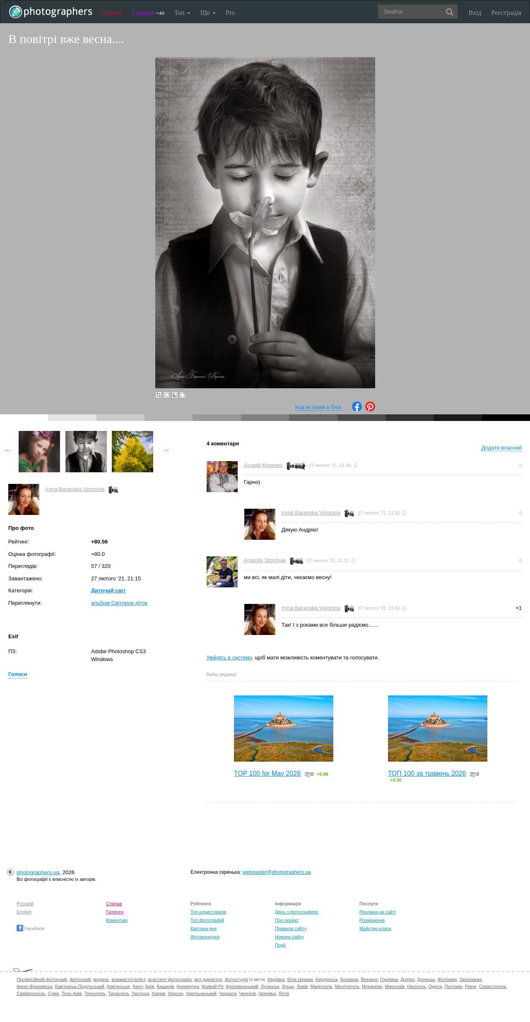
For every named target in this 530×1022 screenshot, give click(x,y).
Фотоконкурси (204, 936)
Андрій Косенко (263, 465)
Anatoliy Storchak (265, 560)
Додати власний (502, 448)
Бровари (349, 979)
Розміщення (372, 920)
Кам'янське (118, 986)
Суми (53, 993)
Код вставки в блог (318, 407)
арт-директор (208, 979)
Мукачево (372, 986)
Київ (149, 986)
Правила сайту (290, 928)
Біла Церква (300, 979)
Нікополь (416, 986)
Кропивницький (242, 986)
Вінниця (369, 979)
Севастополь (492, 986)
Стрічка (111, 12)
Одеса (435, 986)
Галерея (148, 12)
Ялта (284, 993)
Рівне (471, 986)
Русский (25, 903)
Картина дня (203, 928)
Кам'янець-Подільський (79, 986)
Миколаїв (395, 986)
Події (280, 945)
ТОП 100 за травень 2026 (427, 773)
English (24, 911)
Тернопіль (95, 993)
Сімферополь (31, 993)
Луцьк (288, 986)
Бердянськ (327, 979)
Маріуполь (321, 986)
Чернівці (267, 993)
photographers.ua (38, 872)
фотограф (80, 979)
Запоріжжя (471, 979)
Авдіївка (276, 979)
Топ (182, 12)
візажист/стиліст (128, 979)
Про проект (287, 920)
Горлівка (389, 979)
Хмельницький (201, 993)
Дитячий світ (108, 590)
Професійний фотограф (42, 979)
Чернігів (247, 993)
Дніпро (407, 979)
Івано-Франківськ (34, 986)
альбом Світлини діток (119, 603)
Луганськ (269, 986)
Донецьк (426, 979)
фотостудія (236, 979)
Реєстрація (506, 12)
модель (101, 979)
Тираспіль (118, 993)
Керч (138, 986)
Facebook (30, 928)
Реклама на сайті (377, 911)
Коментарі (117, 920)
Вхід (475, 12)
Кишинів (165, 986)
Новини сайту (289, 936)
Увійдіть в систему (229, 657)
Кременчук (187, 986)
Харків (158, 993)
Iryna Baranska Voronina (75, 489)
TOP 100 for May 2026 (267, 773)
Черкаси (227, 993)
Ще (208, 12)
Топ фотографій (207, 920)
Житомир (447, 979)
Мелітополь (347, 986)
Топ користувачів (208, 911)
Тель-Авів (72, 993)
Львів (302, 986)
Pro (230, 12)
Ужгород (140, 993)
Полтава (453, 986)
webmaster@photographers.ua (277, 872)
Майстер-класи (375, 928)
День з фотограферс (297, 911)
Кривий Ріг (212, 986)
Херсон (175, 993)
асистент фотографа (170, 979)
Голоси (17, 674)
